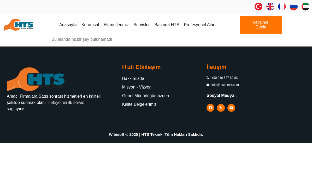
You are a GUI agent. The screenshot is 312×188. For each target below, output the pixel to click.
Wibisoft (116, 134)
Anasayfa (68, 24)
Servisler (141, 24)
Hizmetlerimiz (116, 24)
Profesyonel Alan (199, 24)
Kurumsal (90, 24)
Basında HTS (166, 24)
